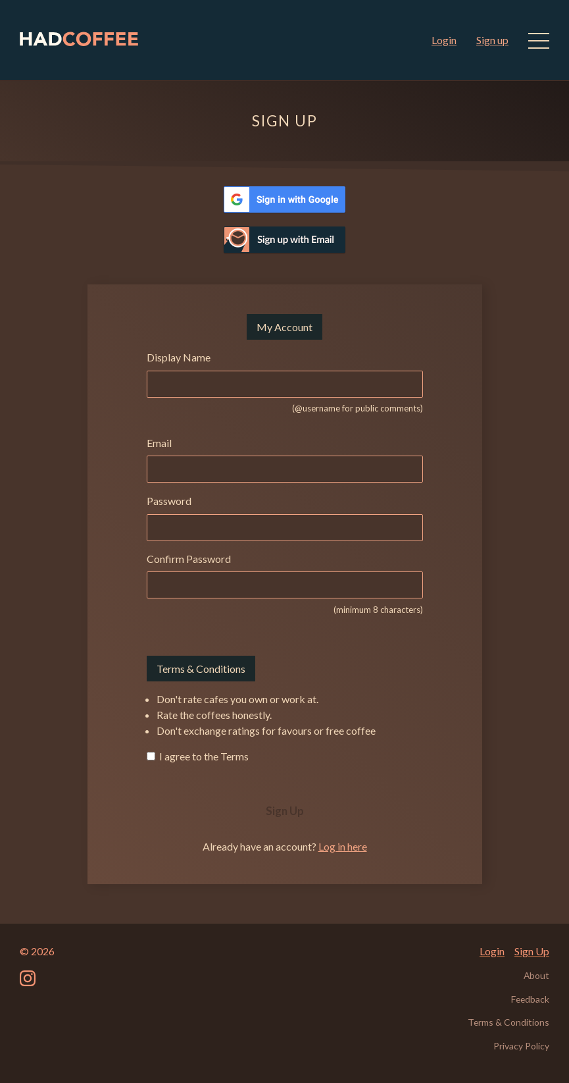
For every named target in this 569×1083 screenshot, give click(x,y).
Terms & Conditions (508, 1022)
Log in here (342, 846)
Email (159, 442)
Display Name (178, 357)
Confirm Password (189, 558)
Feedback (530, 999)
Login (444, 40)
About (536, 975)
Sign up (492, 40)
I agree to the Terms (203, 756)
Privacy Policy (521, 1045)
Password (169, 500)
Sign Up (285, 811)
